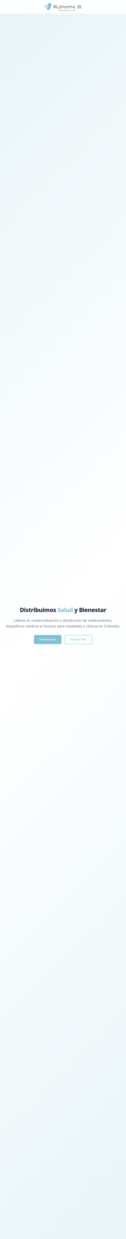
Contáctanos (47, 639)
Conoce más (79, 639)
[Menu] (79, 6)
